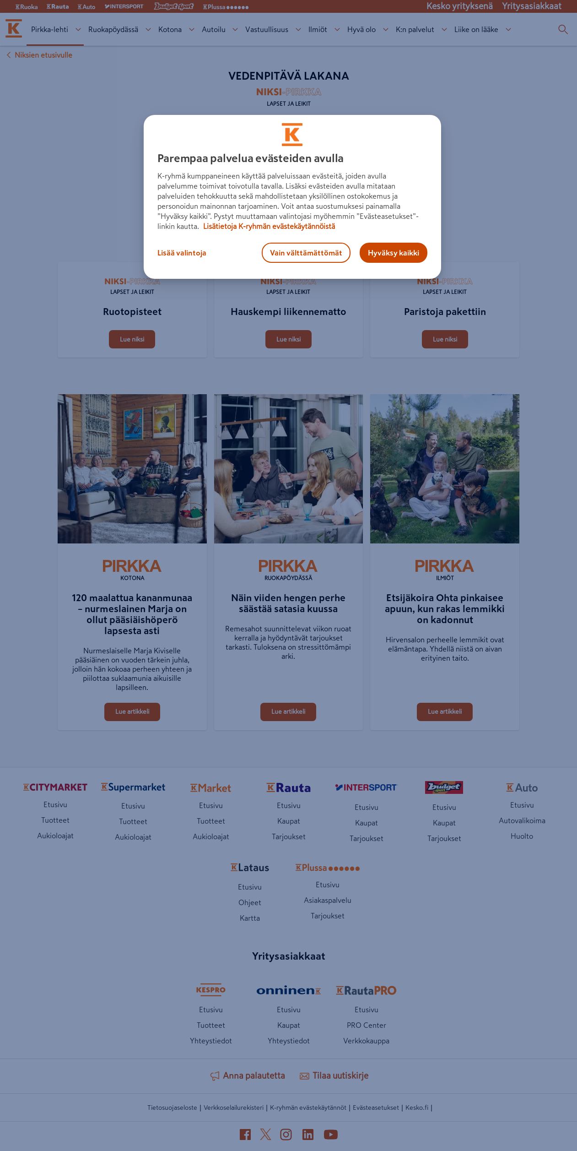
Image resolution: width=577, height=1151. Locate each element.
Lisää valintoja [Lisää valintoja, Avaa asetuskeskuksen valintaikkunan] (181, 252)
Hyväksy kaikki (393, 252)
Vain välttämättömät (306, 252)
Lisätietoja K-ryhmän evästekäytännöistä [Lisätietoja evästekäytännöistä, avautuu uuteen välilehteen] (268, 226)
